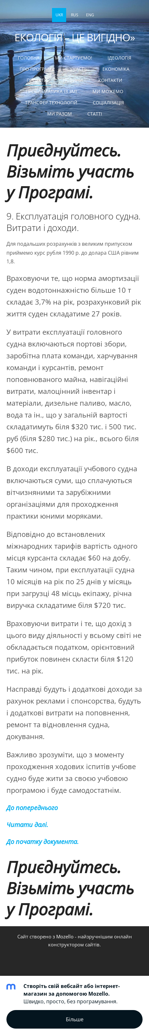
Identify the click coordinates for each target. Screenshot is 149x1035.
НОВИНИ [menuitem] (73, 80)
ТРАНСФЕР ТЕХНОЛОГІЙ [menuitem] (51, 103)
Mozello (65, 936)
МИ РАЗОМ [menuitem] (59, 114)
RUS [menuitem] (74, 15)
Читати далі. (27, 824)
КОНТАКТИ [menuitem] (110, 80)
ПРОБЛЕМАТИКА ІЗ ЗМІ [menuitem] (51, 91)
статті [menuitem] (94, 114)
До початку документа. (42, 841)
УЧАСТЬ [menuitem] (78, 69)
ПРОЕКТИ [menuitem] (37, 80)
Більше (74, 1019)
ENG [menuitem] (90, 15)
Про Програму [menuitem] (37, 69)
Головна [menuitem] (28, 58)
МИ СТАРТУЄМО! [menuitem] (73, 58)
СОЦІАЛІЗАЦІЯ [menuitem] (108, 103)
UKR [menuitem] (59, 15)
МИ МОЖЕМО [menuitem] (107, 91)
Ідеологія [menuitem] (119, 58)
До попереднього (32, 807)
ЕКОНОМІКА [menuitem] (115, 69)
